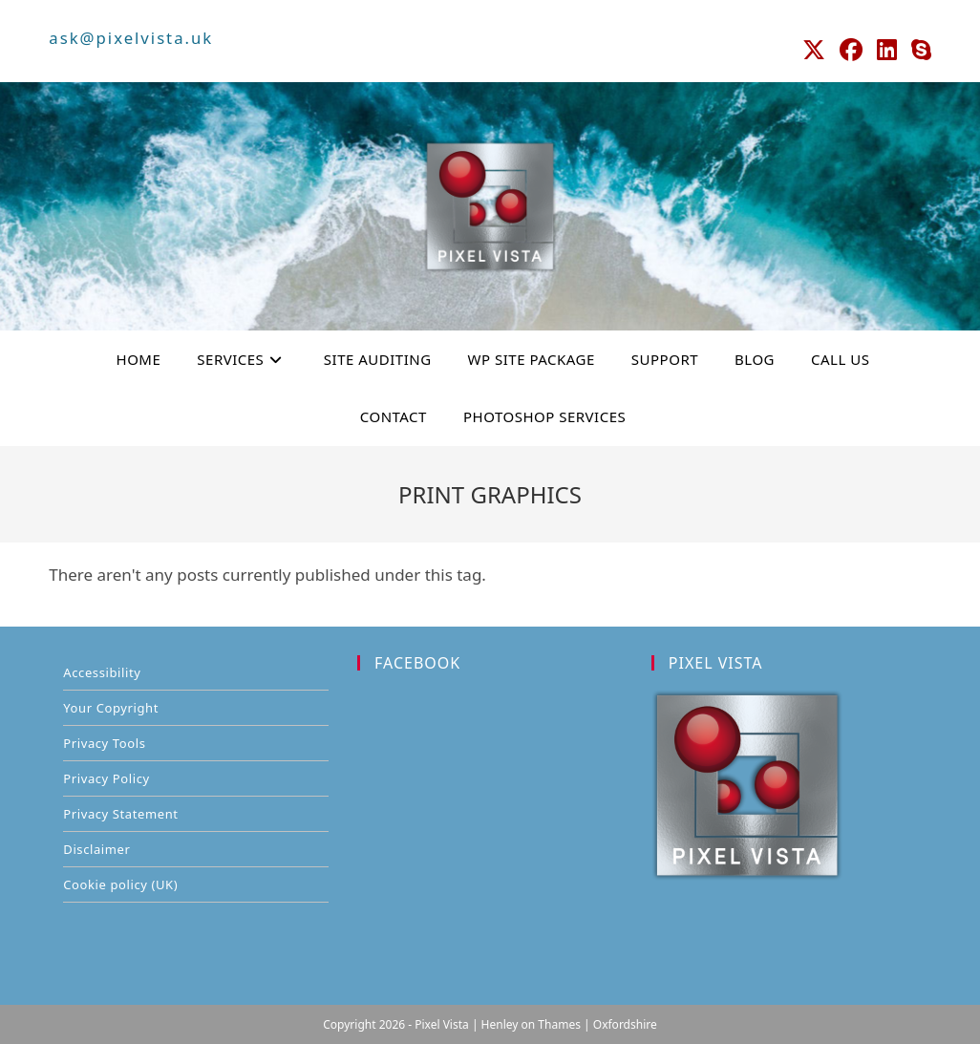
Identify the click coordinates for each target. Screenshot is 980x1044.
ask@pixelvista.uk (128, 37)
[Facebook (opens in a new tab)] (861, 47)
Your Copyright (111, 706)
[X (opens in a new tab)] (829, 47)
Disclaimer (96, 848)
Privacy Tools (104, 742)
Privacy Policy (106, 777)
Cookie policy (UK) (120, 883)
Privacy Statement (120, 812)
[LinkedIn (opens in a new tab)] (892, 47)
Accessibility (101, 671)
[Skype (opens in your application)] (919, 47)
